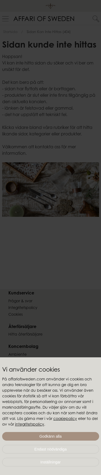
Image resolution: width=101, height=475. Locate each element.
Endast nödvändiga (50, 449)
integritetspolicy (29, 425)
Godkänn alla (50, 436)
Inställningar (50, 462)
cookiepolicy (65, 419)
